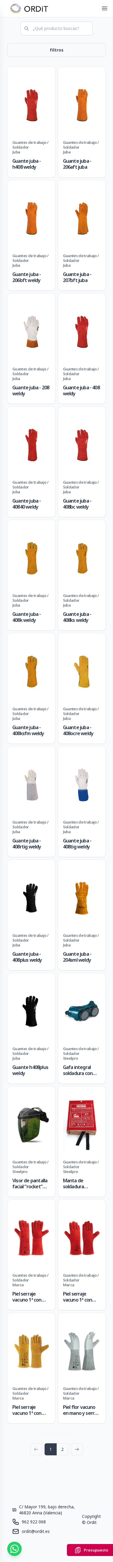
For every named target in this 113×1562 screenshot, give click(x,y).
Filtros (56, 50)
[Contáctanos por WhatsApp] (14, 1549)
